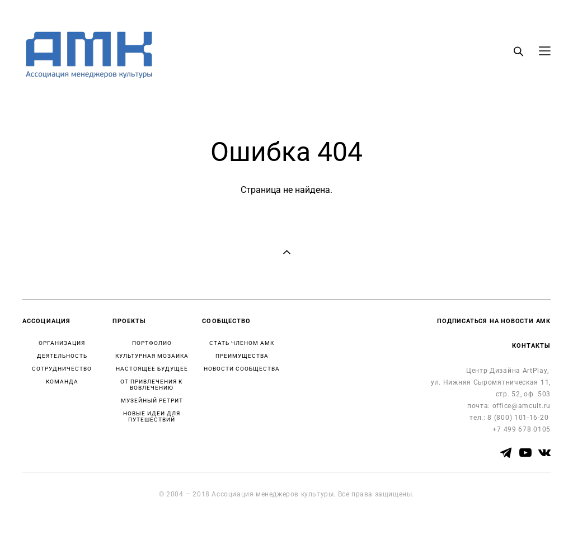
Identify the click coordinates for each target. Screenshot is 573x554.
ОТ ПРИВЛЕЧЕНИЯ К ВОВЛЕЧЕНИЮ (151, 384)
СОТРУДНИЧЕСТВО (62, 369)
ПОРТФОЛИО (152, 343)
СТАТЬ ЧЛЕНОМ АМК (241, 343)
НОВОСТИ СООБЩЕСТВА (242, 369)
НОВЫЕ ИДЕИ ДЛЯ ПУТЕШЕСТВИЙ (151, 416)
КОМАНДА (62, 381)
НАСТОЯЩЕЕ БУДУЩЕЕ (152, 369)
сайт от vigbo (44, 528)
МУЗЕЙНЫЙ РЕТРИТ (152, 400)
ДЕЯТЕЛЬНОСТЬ (62, 356)
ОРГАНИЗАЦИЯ (62, 343)
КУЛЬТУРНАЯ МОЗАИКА (152, 356)
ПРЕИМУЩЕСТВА (242, 356)
